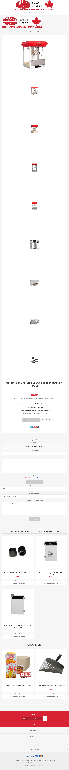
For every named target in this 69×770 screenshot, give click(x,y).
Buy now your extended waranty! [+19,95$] (35, 413)
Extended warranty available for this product (34, 404)
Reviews (34, 441)
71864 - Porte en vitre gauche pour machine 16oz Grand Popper (51, 573)
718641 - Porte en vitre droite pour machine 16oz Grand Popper (17, 626)
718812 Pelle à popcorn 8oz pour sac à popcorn (51, 685)
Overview (34, 439)
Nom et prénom (34, 486)
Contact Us (34, 442)
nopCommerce (38, 762)
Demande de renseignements (34, 500)
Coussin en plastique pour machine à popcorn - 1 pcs (18, 573)
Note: (34, 475)
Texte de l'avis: (34, 458)
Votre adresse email (35, 493)
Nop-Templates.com (38, 765)
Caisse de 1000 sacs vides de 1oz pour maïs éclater (18, 686)
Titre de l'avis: (34, 450)
